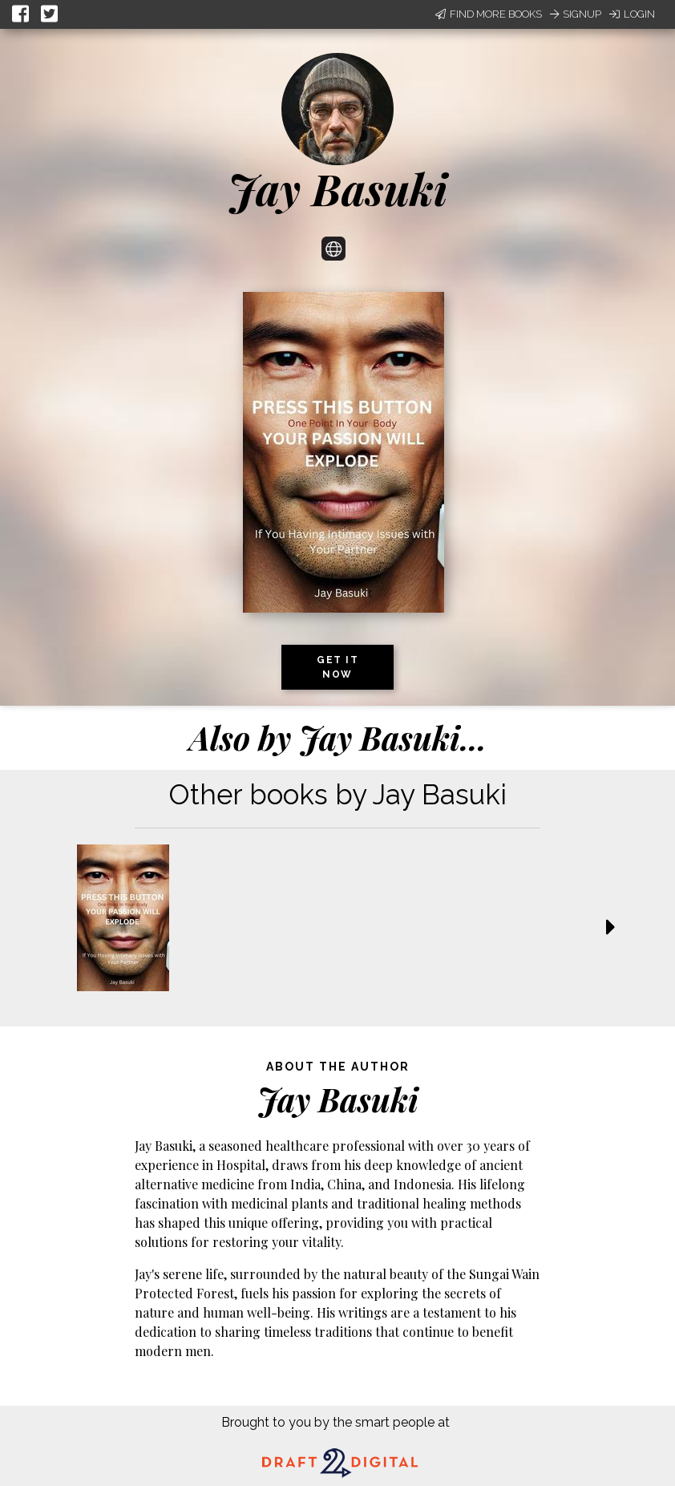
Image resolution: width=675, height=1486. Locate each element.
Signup (575, 14)
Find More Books (488, 14)
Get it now (337, 667)
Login (632, 14)
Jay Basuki (337, 188)
